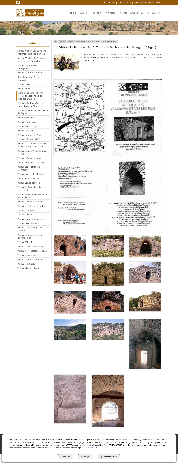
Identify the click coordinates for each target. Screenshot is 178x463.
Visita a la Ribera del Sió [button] (29, 139)
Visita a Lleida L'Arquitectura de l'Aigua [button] (33, 152)
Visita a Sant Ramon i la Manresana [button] (29, 168)
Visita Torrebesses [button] (27, 210)
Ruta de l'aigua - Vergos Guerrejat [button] (29, 78)
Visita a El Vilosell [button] (26, 130)
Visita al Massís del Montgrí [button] (31, 174)
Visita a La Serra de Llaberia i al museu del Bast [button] (32, 196)
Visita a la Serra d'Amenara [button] (30, 201)
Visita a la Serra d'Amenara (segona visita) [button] (30, 236)
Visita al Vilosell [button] (25, 242)
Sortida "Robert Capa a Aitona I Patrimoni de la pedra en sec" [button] (32, 52)
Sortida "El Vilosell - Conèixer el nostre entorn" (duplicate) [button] (32, 60)
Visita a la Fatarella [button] (26, 264)
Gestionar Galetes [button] (109, 457)
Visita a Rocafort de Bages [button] (30, 135)
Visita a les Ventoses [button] (27, 255)
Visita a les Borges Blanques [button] (31, 72)
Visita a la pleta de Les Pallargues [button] (28, 67)
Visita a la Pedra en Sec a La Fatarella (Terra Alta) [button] (31, 104)
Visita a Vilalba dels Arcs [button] (29, 182)
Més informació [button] (90, 447)
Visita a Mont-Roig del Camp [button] (31, 162)
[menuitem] (109, 2)
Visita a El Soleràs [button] (26, 117)
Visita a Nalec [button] (24, 84)
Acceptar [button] (65, 457)
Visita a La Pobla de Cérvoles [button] (31, 206)
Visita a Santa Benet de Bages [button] (32, 219)
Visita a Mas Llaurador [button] (28, 223)
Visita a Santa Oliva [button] (27, 126)
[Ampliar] (70, 245)
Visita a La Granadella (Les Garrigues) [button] (30, 189)
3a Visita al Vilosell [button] (26, 214)
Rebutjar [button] (85, 457)
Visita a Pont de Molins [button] (28, 178)
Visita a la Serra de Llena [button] (29, 158)
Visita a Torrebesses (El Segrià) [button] (32, 250)
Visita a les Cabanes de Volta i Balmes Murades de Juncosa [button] (32, 145)
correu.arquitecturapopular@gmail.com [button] (140, 2)
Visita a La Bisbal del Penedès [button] (32, 246)
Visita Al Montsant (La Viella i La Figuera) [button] (33, 229)
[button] (18, 3)
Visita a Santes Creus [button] (28, 122)
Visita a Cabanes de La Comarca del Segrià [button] (33, 112)
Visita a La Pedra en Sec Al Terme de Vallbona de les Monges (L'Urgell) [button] (30, 95)
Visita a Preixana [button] (25, 88)
